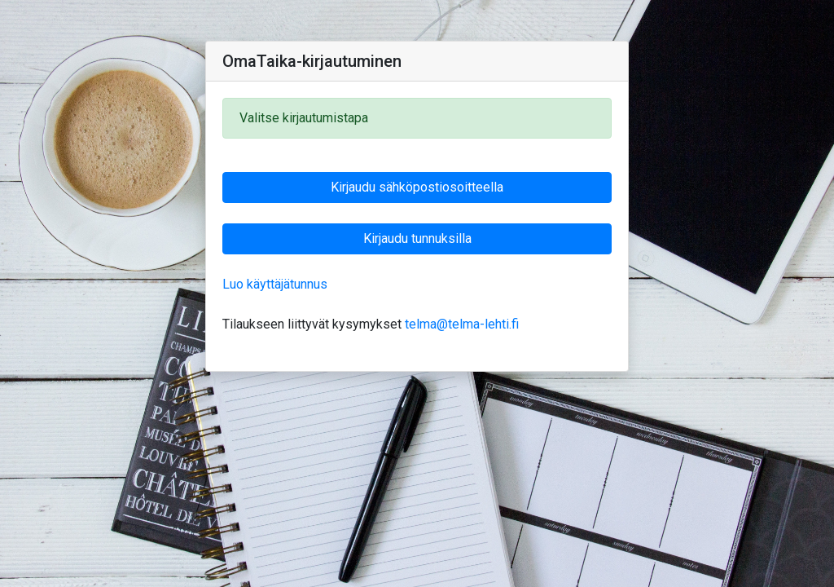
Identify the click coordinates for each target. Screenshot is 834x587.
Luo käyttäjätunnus (274, 284)
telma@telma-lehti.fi (462, 324)
